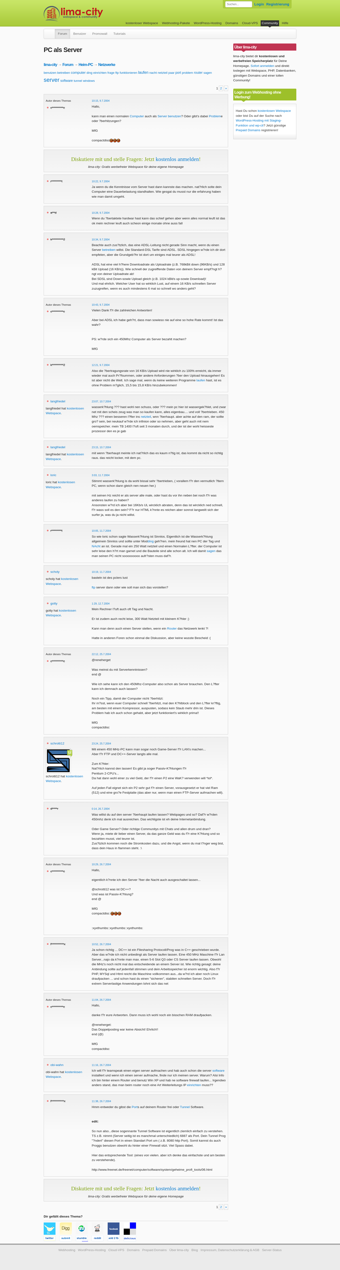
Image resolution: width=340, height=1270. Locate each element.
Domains (231, 23)
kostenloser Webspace (142, 23)
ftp (117, 72)
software (66, 81)
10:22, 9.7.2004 (101, 181)
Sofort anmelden (262, 66)
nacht (153, 72)
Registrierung (277, 4)
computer (78, 72)
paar (171, 72)
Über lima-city (179, 1250)
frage (111, 72)
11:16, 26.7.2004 (101, 1065)
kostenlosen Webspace (274, 111)
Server (162, 116)
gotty (54, 603)
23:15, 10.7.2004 (101, 447)
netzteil (162, 72)
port (178, 72)
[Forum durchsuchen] (238, 4)
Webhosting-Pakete (176, 23)
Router (172, 628)
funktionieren (128, 72)
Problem (215, 116)
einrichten (99, 72)
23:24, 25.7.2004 (101, 743)
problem (187, 72)
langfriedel (58, 401)
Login (259, 4)
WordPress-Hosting (208, 23)
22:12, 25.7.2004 (101, 654)
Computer (137, 116)
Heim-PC (86, 64)
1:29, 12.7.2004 (101, 603)
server (52, 80)
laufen (143, 72)
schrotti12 (57, 743)
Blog (194, 1250)
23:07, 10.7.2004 (101, 401)
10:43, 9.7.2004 (101, 304)
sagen (208, 72)
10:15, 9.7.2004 (101, 100)
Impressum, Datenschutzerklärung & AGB (229, 1250)
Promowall (99, 33)
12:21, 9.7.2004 (101, 365)
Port (135, 1107)
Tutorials (119, 33)
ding (90, 72)
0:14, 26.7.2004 (101, 808)
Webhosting (66, 1250)
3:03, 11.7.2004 (101, 475)
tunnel (78, 81)
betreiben (63, 72)
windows (89, 81)
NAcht (96, 546)
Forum (62, 33)
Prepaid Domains (248, 130)
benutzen (50, 72)
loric (53, 475)
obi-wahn (57, 1065)
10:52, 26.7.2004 (101, 944)
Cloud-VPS (250, 23)
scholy (55, 572)
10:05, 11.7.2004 (101, 530)
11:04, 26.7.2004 (101, 999)
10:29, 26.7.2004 (101, 864)
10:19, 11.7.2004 (101, 571)
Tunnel (185, 1107)
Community (270, 23)
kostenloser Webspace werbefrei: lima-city (91, 13)
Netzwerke (106, 64)
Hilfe (285, 23)
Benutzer (79, 33)
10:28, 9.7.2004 (101, 212)
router (198, 72)
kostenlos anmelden (177, 159)
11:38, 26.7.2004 (101, 1101)
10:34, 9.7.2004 (101, 239)
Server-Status (272, 1250)
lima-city (50, 64)
